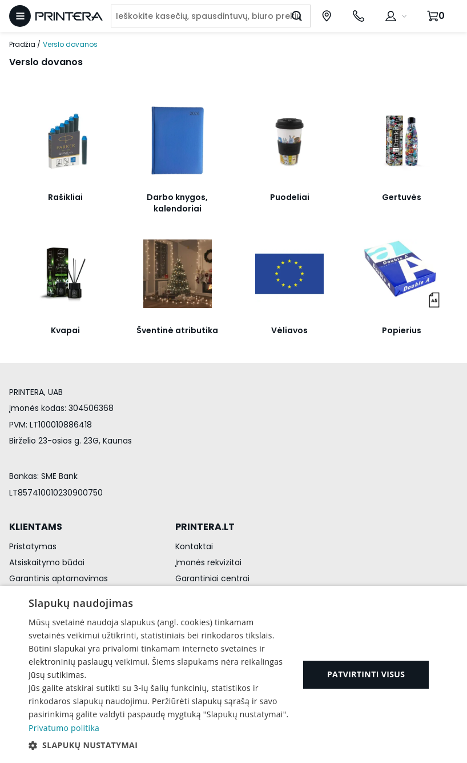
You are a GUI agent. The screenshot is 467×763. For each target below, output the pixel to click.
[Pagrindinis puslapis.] (69, 16)
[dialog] (233, 674)
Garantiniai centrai (212, 578)
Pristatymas (33, 546)
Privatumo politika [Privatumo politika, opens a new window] (64, 727)
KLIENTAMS (35, 526)
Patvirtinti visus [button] (366, 674)
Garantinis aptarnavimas (58, 578)
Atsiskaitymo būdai (46, 562)
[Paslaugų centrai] (327, 16)
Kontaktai (194, 546)
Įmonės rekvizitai (208, 562)
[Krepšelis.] (437, 16)
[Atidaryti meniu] (20, 16)
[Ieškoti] (297, 16)
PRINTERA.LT (205, 526)
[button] (160, 745)
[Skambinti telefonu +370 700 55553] (359, 16)
